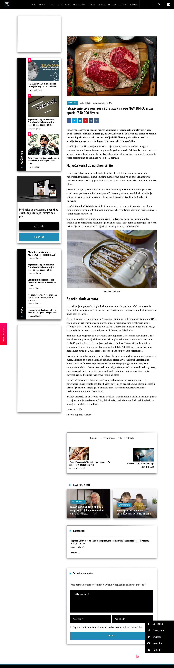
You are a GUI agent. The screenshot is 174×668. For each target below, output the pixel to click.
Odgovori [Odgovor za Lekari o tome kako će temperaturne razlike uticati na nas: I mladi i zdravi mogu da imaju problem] (73, 553)
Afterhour (124, 505)
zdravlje (130, 437)
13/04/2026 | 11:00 (34, 288)
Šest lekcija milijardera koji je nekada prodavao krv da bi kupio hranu (42, 282)
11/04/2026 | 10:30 (34, 167)
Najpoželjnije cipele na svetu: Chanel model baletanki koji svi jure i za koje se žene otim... (41, 122)
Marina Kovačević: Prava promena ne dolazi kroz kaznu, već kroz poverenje (42, 297)
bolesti (93, 437)
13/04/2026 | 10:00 (34, 316)
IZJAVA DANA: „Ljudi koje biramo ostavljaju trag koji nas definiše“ (42, 85)
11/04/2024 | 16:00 (99, 103)
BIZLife (88, 103)
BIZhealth (72, 103)
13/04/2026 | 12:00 (34, 258)
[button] (159, 624)
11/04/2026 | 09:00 (35, 90)
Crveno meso (108, 437)
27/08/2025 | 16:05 (140, 505)
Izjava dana (78, 502)
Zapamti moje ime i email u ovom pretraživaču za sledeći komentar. (108, 627)
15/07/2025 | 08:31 (94, 502)
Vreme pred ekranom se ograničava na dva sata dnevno (134, 511)
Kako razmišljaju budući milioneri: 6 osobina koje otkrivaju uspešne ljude (43, 161)
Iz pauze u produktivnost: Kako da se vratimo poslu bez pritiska (42, 311)
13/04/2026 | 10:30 (34, 303)
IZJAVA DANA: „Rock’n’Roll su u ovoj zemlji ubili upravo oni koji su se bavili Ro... (87, 510)
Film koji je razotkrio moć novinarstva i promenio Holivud (41, 253)
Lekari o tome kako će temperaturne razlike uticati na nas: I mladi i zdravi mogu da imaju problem (109, 542)
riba (120, 437)
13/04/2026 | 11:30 (34, 129)
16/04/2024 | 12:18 (77, 547)
